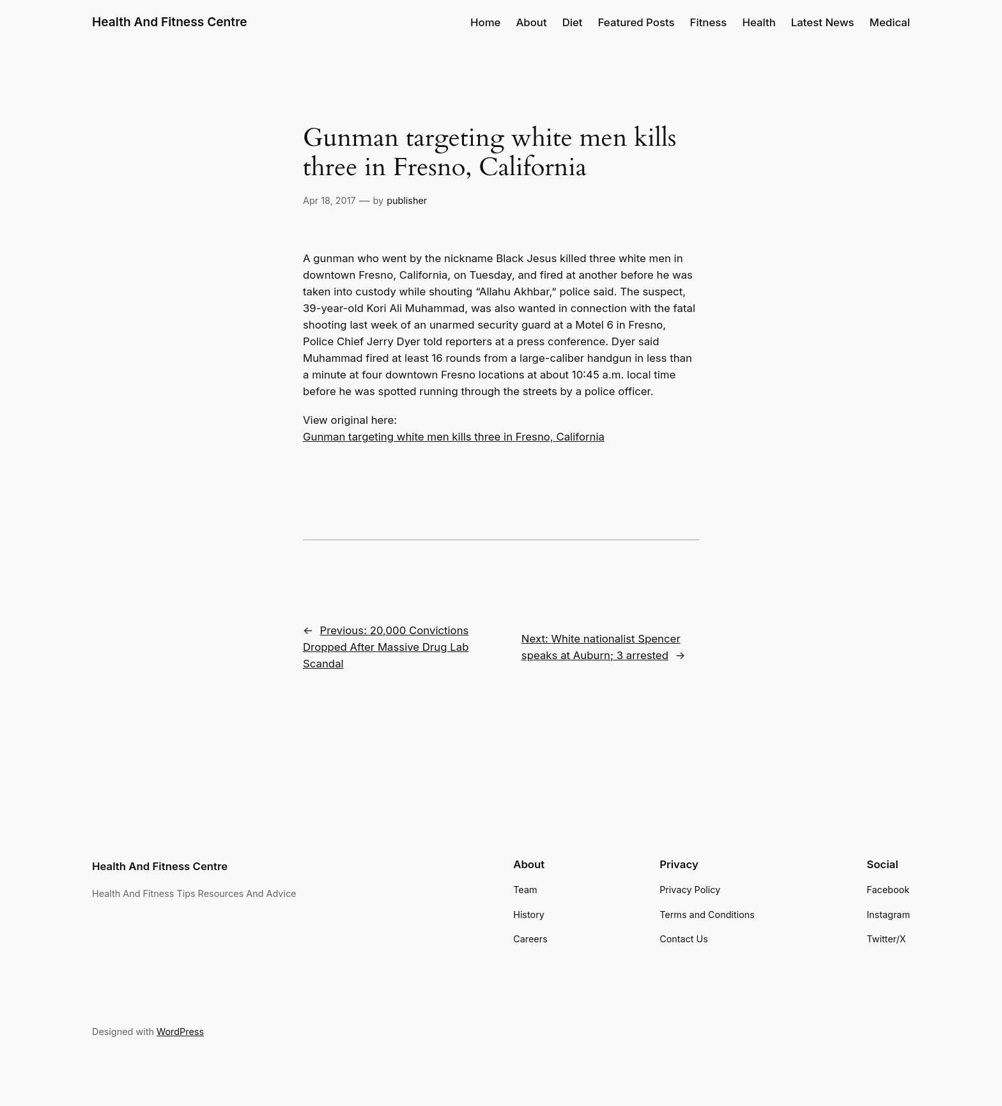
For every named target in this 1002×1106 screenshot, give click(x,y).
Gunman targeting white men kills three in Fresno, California (454, 436)
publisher (407, 200)
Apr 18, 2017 (329, 200)
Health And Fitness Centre (169, 21)
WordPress (180, 1031)
